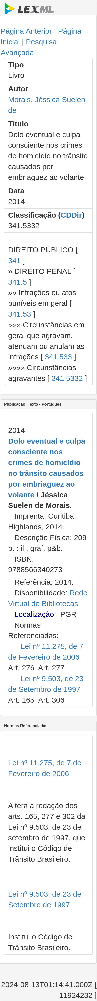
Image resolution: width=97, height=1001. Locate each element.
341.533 (58, 357)
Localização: (35, 614)
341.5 (17, 282)
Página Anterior (26, 31)
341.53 (19, 314)
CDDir (71, 215)
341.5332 (67, 378)
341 (14, 260)
